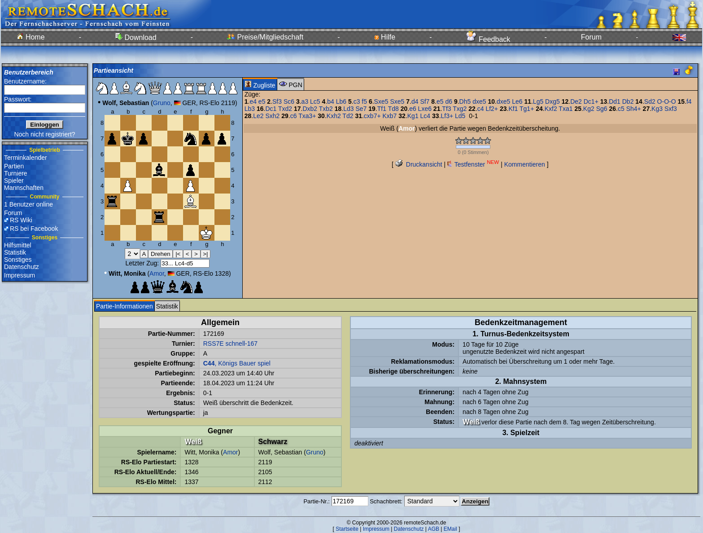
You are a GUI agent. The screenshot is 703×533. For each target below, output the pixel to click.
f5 (364, 101)
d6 (448, 101)
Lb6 (341, 101)
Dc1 (270, 108)
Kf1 (513, 108)
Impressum (19, 275)
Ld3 (348, 108)
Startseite (347, 529)
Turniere (15, 173)
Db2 (628, 101)
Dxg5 (552, 101)
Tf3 (446, 108)
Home (30, 37)
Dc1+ (591, 101)
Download (136, 37)
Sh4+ (633, 108)
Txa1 (565, 108)
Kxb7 (389, 115)
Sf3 (277, 101)
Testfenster (473, 164)
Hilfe (384, 37)
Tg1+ (527, 108)
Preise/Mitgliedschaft (265, 37)
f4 (689, 101)
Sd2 (649, 101)
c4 (480, 108)
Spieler (14, 180)
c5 (621, 108)
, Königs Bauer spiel (237, 363)
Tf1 (381, 108)
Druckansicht (418, 164)
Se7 (361, 108)
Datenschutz (21, 266)
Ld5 (460, 115)
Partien (14, 166)
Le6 (517, 101)
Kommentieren (524, 164)
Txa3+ (307, 115)
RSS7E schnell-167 (230, 343)
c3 (357, 101)
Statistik (15, 252)
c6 (293, 115)
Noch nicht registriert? (44, 134)
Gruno (161, 102)
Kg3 (657, 108)
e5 (262, 101)
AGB (433, 529)
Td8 (393, 108)
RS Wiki (21, 220)
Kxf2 (551, 108)
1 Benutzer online (28, 204)
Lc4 (425, 115)
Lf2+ (491, 108)
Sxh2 (272, 115)
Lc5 (315, 101)
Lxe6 (425, 108)
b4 (330, 101)
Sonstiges (17, 259)
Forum (591, 37)
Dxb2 (309, 108)
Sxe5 (381, 101)
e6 (412, 108)
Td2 (347, 115)
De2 (576, 101)
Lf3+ (447, 115)
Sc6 (289, 101)
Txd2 (285, 108)
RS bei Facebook (34, 228)
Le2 (258, 115)
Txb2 (326, 108)
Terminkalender (25, 157)
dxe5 (479, 101)
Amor (156, 273)
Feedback (488, 39)
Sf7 (424, 101)
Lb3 (250, 108)
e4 (253, 101)
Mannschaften (24, 187)
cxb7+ (372, 115)
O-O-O (666, 101)
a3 (305, 101)
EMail (450, 529)
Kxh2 (334, 115)
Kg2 (588, 108)
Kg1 (413, 115)
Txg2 (460, 108)
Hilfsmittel (17, 245)
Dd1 (614, 101)
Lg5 (538, 101)
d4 (415, 101)
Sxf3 (670, 108)
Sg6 (601, 108)
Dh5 (465, 101)
